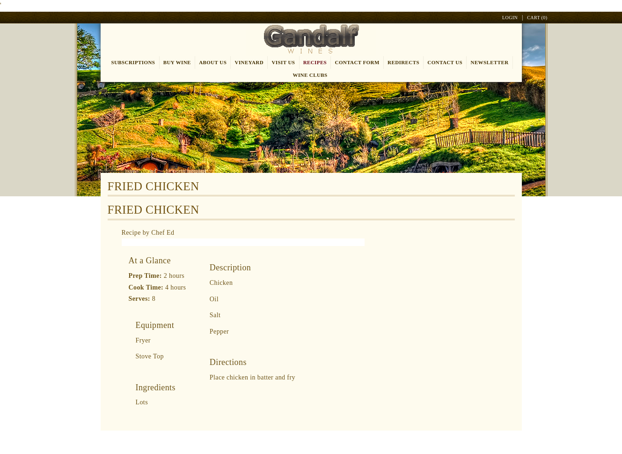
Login (510, 17)
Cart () (537, 17)
